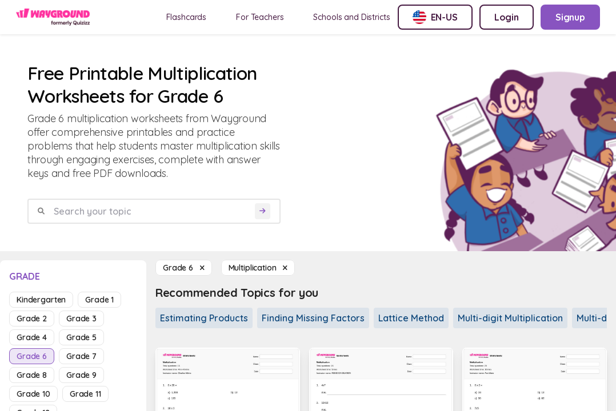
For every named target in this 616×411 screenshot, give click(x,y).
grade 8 (32, 375)
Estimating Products (204, 318)
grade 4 (32, 337)
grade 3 (81, 318)
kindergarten (41, 300)
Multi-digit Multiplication (510, 318)
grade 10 (33, 394)
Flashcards (186, 17)
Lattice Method (411, 318)
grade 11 (85, 394)
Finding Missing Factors (313, 318)
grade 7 (81, 356)
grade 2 (32, 318)
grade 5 (81, 337)
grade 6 (32, 356)
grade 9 (81, 375)
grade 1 (99, 300)
